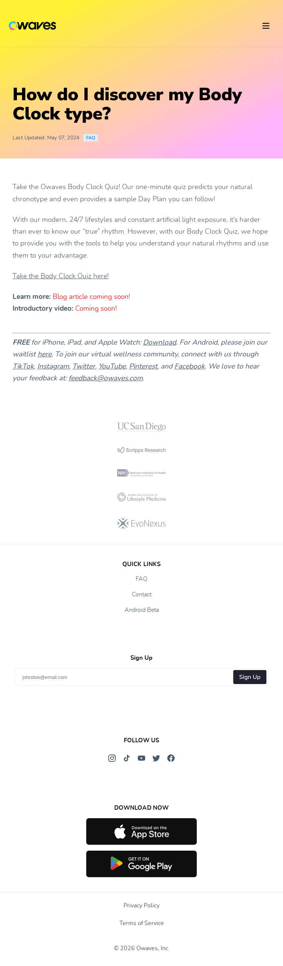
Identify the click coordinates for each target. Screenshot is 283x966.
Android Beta (142, 610)
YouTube (112, 366)
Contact (141, 594)
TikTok (23, 366)
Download (159, 342)
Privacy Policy (141, 906)
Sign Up (250, 677)
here (45, 354)
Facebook (189, 366)
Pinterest (143, 366)
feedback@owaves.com (106, 378)
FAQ (90, 138)
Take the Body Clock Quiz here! (61, 276)
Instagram (53, 366)
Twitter (83, 366)
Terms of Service (141, 923)
